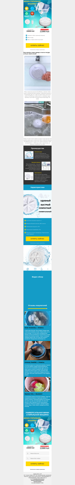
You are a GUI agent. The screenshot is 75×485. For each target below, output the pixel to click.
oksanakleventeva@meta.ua (38, 479)
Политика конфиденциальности (37, 480)
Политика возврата (37, 481)
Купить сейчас (37, 45)
